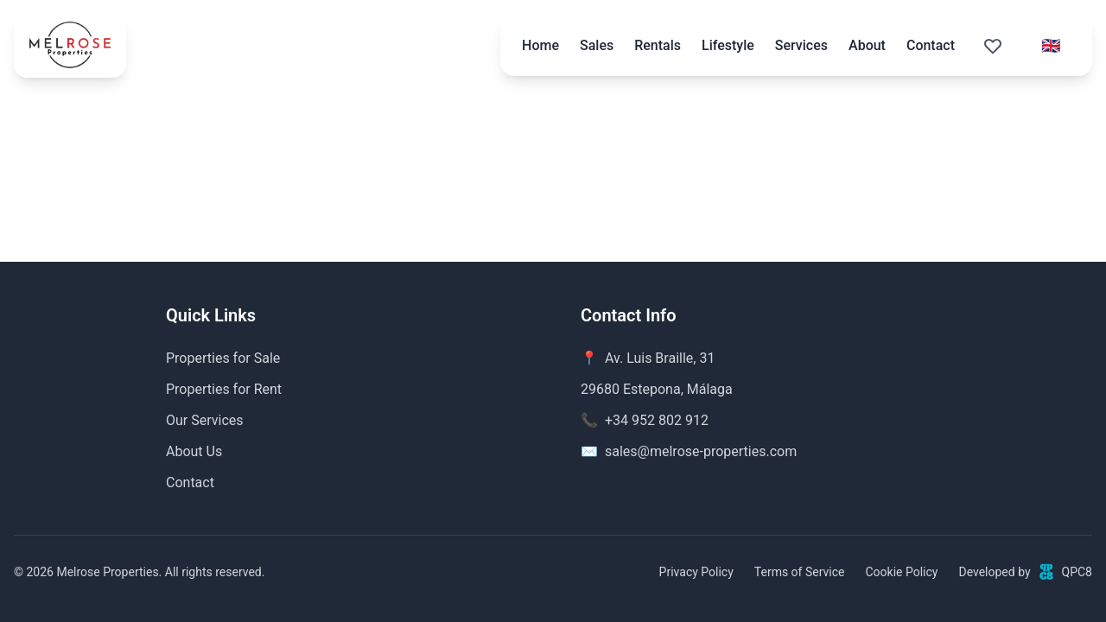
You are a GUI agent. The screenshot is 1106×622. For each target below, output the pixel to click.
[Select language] (1051, 46)
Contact (930, 45)
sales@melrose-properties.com (701, 451)
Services (801, 45)
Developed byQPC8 (1025, 572)
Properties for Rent (224, 389)
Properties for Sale (223, 358)
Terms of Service (799, 572)
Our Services (205, 420)
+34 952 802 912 (657, 420)
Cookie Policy (901, 572)
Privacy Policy (696, 572)
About (867, 45)
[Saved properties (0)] (993, 46)
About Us (194, 451)
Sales (596, 45)
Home (540, 45)
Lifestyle (728, 45)
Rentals (657, 45)
